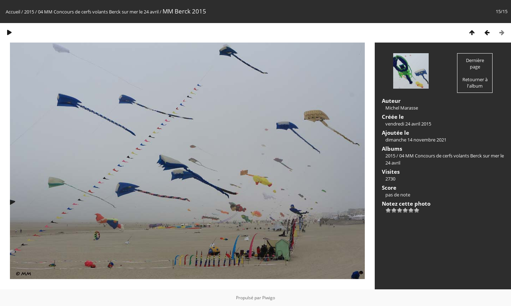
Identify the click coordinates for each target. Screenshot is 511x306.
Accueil (13, 12)
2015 (29, 12)
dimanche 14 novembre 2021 (415, 140)
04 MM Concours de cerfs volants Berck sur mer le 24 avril (98, 12)
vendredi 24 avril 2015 (408, 124)
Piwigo (268, 298)
